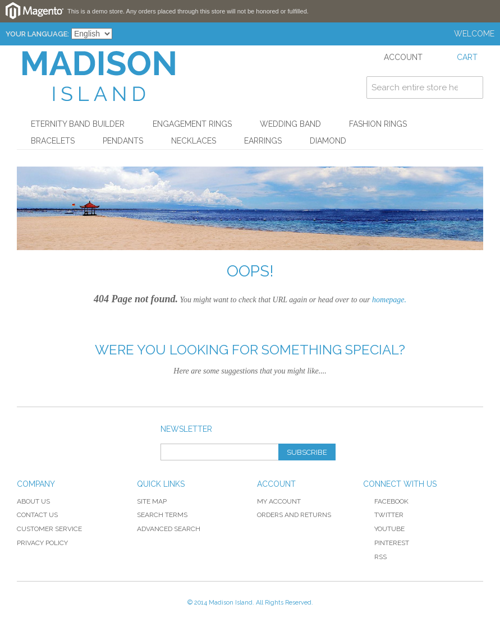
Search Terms (162, 515)
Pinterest (386, 543)
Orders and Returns (294, 515)
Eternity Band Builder (78, 123)
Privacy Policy (42, 543)
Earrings (263, 140)
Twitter (383, 515)
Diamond (328, 140)
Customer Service (49, 529)
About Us (33, 501)
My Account (279, 501)
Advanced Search (168, 529)
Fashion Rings (378, 123)
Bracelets (53, 140)
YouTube (384, 529)
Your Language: (37, 34)
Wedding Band (290, 123)
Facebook (386, 501)
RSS (375, 557)
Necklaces (193, 140)
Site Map (152, 501)
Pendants (123, 140)
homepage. (389, 300)
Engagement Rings (192, 123)
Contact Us (37, 515)
